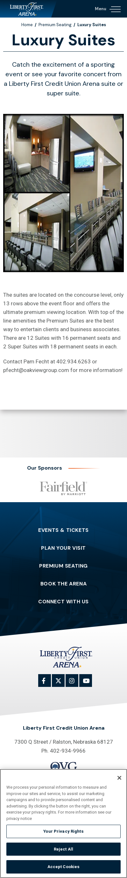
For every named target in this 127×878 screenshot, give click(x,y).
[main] (63, 219)
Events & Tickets (63, 530)
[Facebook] (48, 684)
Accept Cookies (63, 867)
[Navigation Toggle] (107, 8)
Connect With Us (63, 601)
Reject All (63, 849)
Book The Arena (63, 583)
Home (27, 24)
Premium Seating (55, 24)
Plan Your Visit (63, 548)
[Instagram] (75, 684)
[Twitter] (61, 684)
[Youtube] (89, 684)
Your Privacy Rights (63, 831)
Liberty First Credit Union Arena (28, 9)
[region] (63, 823)
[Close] (119, 778)
